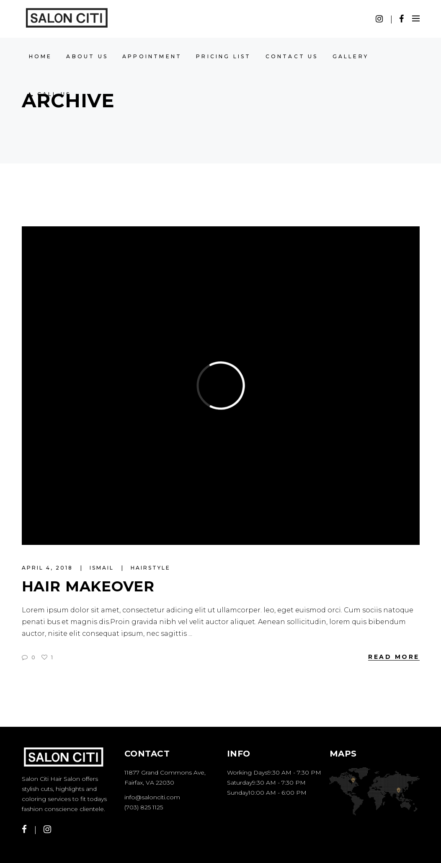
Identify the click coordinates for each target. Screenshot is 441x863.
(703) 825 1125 (143, 807)
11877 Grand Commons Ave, (165, 772)
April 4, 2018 (48, 568)
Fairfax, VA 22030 (149, 782)
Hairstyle (150, 568)
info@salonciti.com (152, 797)
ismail (103, 568)
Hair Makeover (88, 586)
